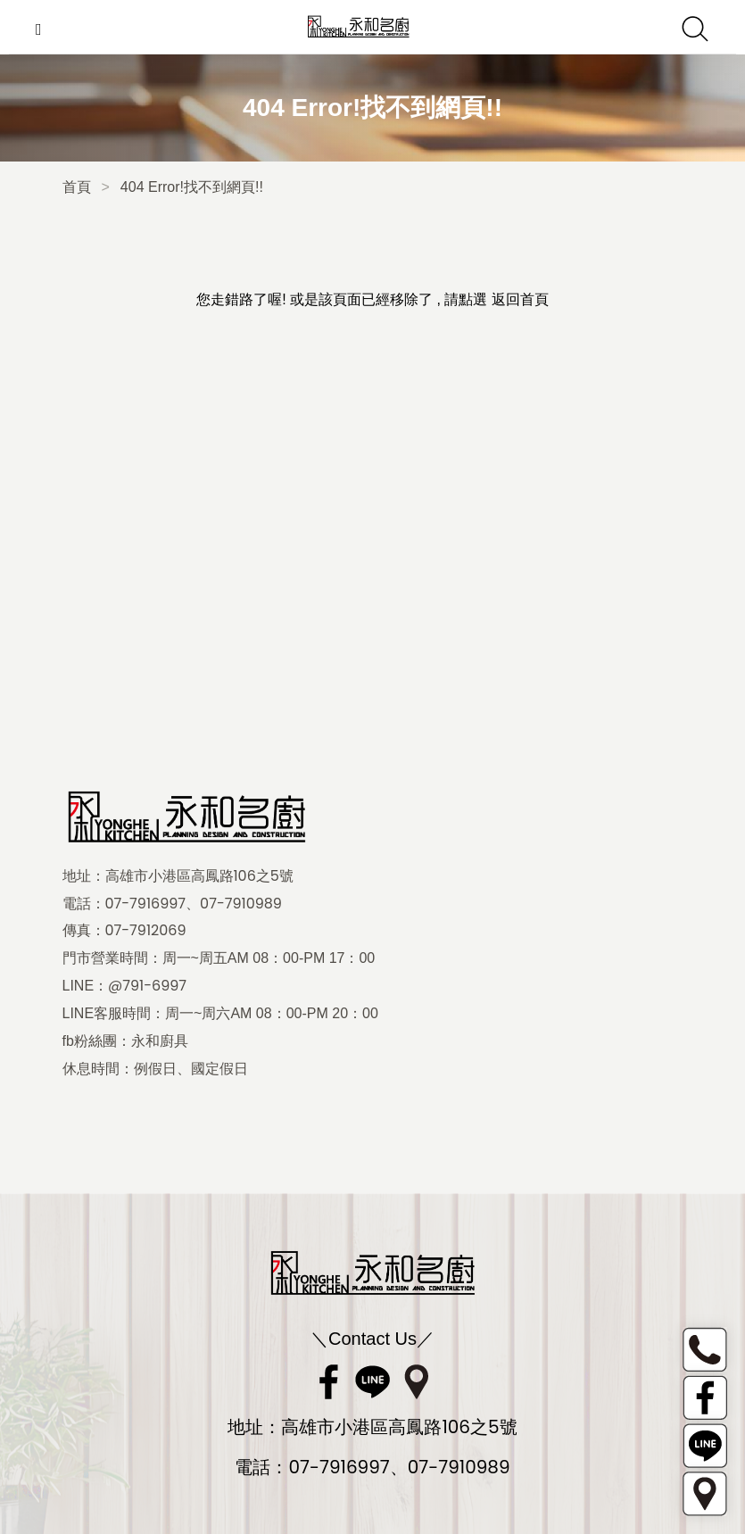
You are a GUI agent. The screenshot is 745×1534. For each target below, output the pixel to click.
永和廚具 (159, 1041)
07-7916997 (145, 904)
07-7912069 (145, 931)
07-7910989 (241, 904)
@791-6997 (147, 986)
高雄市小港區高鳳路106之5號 (199, 876)
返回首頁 (520, 299)
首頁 (76, 187)
